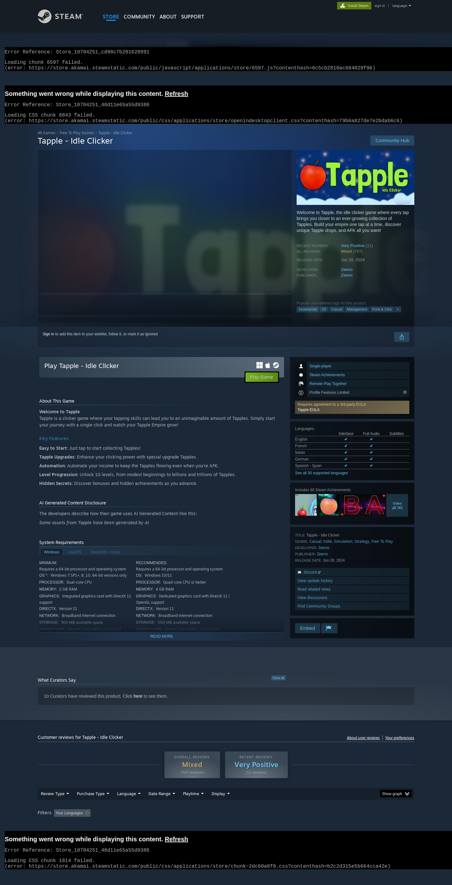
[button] (352, 414)
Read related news (314, 596)
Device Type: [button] (359, 825)
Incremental (308, 317)
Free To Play (382, 549)
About (168, 17)
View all (278, 685)
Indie (327, 549)
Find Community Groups (319, 613)
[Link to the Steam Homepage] (65, 21)
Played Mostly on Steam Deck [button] (226, 825)
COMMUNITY (139, 17)
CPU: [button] (311, 825)
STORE (111, 17)
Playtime (191, 805)
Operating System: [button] (278, 825)
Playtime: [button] (181, 825)
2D (324, 317)
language (399, 5)
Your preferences (399, 745)
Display (218, 805)
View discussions (312, 605)
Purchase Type (91, 805)
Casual (336, 317)
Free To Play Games (77, 140)
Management (357, 317)
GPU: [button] (332, 825)
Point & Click (382, 317)
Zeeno (346, 277)
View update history (315, 588)
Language (126, 805)
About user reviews (363, 745)
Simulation (343, 549)
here (138, 703)
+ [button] (398, 317)
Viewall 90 (397, 513)
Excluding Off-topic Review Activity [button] (133, 825)
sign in (379, 5)
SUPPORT (192, 17)
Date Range (159, 805)
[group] (226, 825)
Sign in (48, 341)
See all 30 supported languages (321, 480)
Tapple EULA (309, 417)
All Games (47, 140)
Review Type (52, 805)
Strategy (362, 549)
